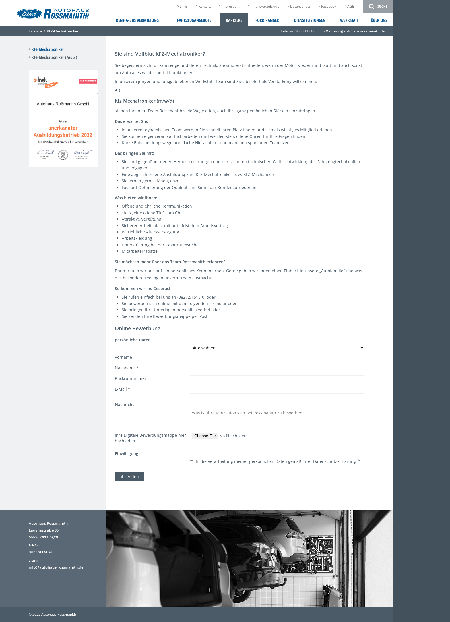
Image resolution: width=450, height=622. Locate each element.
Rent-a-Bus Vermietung (137, 20)
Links (184, 6)
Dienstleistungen (309, 20)
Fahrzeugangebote (194, 20)
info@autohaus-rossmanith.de (359, 31)
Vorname (123, 357)
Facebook (328, 6)
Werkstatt (349, 20)
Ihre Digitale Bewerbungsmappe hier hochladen (150, 438)
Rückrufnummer (130, 378)
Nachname (127, 368)
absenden (129, 476)
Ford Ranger (267, 20)
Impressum (231, 6)
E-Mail (122, 389)
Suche (382, 6)
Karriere (234, 20)
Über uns (379, 20)
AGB (350, 6)
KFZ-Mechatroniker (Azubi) (54, 57)
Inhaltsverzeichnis (265, 6)
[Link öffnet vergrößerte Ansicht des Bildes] (63, 164)
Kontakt (205, 6)
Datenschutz (300, 6)
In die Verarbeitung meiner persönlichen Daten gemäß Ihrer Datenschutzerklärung (277, 461)
